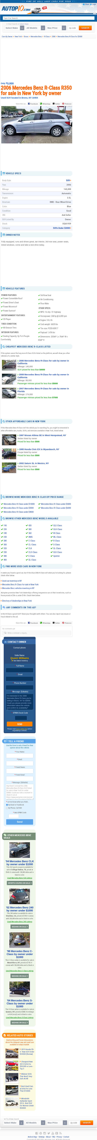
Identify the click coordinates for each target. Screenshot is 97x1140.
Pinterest (68, 104)
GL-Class (32, 559)
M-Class (56, 533)
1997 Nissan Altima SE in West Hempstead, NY (42, 435)
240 (5, 533)
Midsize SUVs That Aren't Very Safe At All (25, 1073)
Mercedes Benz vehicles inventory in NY (18, 588)
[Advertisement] (49, 60)
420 (30, 525)
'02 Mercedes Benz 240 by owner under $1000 (20, 908)
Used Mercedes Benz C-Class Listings (20, 969)
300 (5, 544)
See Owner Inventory (21, 661)
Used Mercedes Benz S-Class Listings (20, 1015)
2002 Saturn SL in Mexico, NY (34, 463)
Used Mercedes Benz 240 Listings (19, 920)
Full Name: (20, 666)
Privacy (59, 1134)
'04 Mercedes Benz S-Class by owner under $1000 (19, 1001)
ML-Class (57, 537)
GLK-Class (57, 529)
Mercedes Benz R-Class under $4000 (19, 512)
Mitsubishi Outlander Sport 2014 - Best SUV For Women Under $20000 (27, 1101)
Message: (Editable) (19, 692)
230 (5, 529)
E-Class (32, 556)
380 (5, 556)
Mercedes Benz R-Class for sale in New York (20, 584)
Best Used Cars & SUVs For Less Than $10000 (27, 1086)
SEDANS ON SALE (19, 926)
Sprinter (56, 556)
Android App (32, 1134)
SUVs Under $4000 (61, 228)
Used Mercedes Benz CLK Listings (20, 877)
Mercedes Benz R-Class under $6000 (56, 508)
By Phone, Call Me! (14, 808)
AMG (31, 537)
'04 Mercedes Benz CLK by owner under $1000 (19, 862)
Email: (20, 674)
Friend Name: (19, 767)
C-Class (32, 540)
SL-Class (57, 548)
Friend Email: (19, 775)
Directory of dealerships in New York (17, 601)
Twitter (56, 104)
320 (5, 548)
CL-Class (32, 544)
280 (5, 540)
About (48, 1134)
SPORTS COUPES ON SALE (19, 883)
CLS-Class (33, 552)
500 (30, 529)
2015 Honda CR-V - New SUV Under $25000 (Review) (27, 1049)
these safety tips (21, 729)
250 (5, 537)
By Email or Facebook (15, 805)
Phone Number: (20, 683)
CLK (30, 548)
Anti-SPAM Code (19, 813)
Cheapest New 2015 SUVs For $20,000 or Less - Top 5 (26, 1062)
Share (87, 4)
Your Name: (20, 752)
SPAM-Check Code (19, 713)
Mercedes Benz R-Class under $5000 (56, 504)
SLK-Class (57, 552)
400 (5, 559)
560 (30, 533)
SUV (68, 180)
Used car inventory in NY (12, 581)
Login (94, 4)
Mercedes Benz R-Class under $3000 (19, 508)
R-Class (56, 540)
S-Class (56, 544)
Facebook (34, 104)
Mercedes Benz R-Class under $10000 (19, 504)
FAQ (53, 1134)
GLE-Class (57, 525)
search (85, 28)
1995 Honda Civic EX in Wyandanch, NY (39, 449)
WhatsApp (46, 104)
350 (5, 552)
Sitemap (42, 1134)
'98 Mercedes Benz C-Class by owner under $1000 (19, 953)
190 (5, 525)
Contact (66, 1134)
